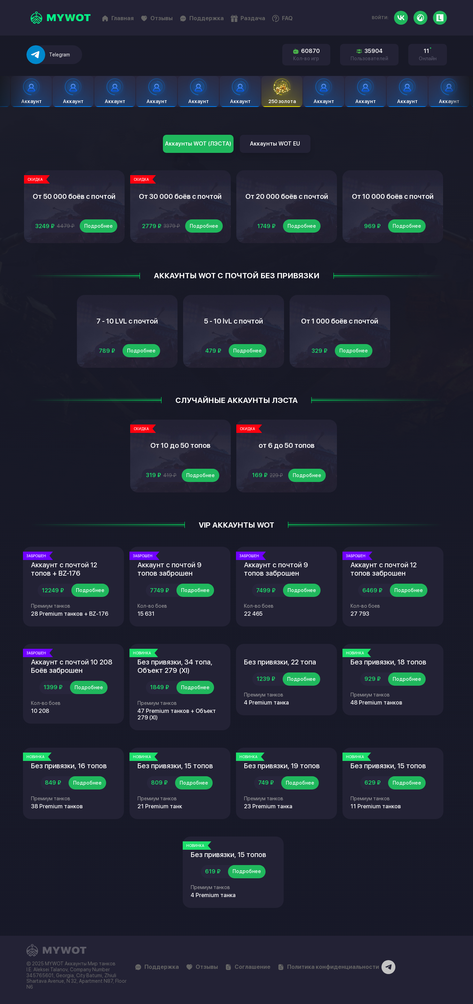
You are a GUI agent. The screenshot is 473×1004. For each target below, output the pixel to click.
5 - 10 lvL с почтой (233, 321)
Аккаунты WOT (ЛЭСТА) (198, 143)
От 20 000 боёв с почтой (286, 196)
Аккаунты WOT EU (275, 143)
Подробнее (98, 226)
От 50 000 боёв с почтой (74, 196)
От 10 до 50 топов (180, 445)
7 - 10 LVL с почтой (127, 321)
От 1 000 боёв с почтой (339, 321)
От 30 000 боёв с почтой (180, 196)
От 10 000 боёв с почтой (393, 196)
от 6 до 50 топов (287, 445)
